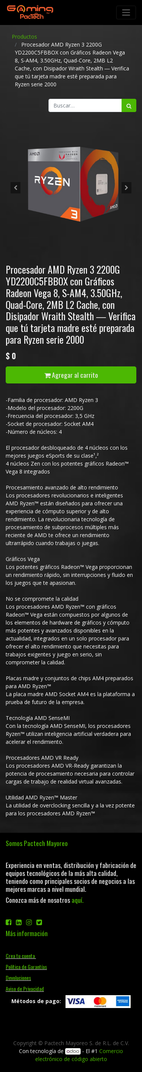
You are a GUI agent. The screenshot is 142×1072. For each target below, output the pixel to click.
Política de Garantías (26, 967)
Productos (24, 36)
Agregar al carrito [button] (71, 375)
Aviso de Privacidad (25, 989)
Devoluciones (18, 978)
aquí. (77, 900)
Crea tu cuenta (21, 956)
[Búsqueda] (129, 105)
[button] (15, 188)
